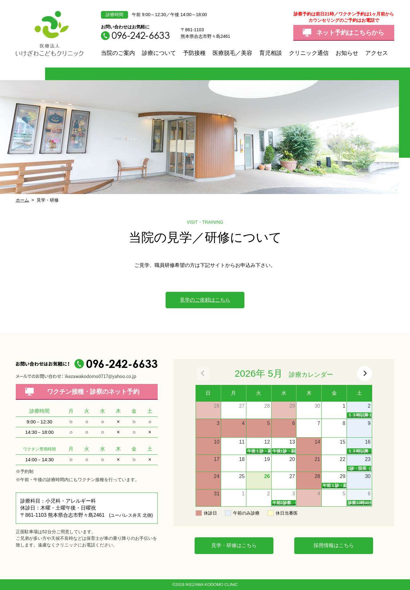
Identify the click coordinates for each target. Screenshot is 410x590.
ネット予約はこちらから (350, 32)
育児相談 (270, 53)
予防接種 (194, 53)
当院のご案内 (118, 53)
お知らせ (347, 53)
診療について (159, 53)
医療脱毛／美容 (232, 53)
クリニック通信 (309, 53)
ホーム (22, 200)
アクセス (376, 53)
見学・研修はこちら (234, 545)
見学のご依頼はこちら (205, 300)
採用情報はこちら (333, 545)
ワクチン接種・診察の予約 (93, 391)
